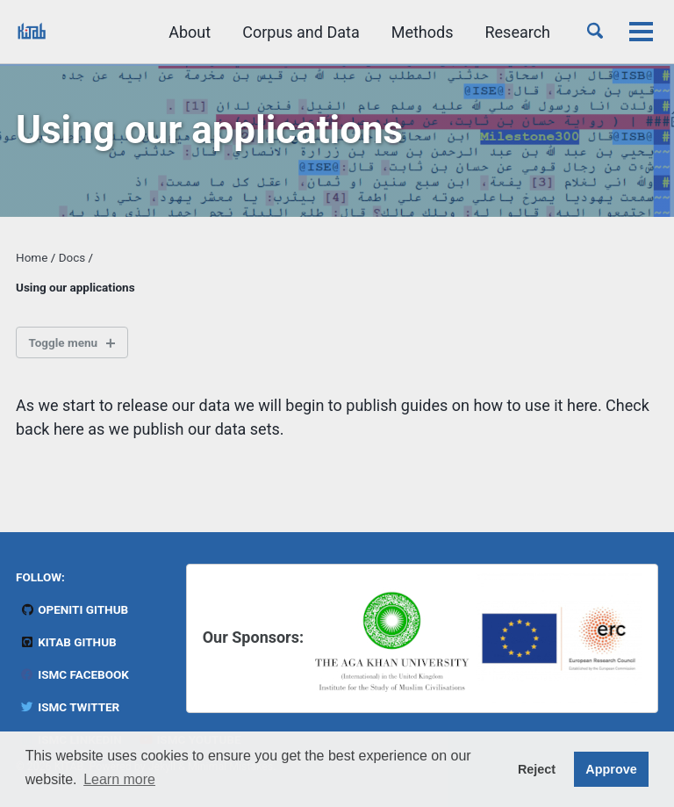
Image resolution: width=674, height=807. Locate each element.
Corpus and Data (301, 32)
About (189, 32)
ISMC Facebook (74, 674)
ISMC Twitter (69, 707)
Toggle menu (63, 342)
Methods (422, 32)
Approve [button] (610, 769)
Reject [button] (537, 769)
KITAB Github (68, 642)
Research (517, 32)
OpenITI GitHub (74, 609)
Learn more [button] (119, 779)
